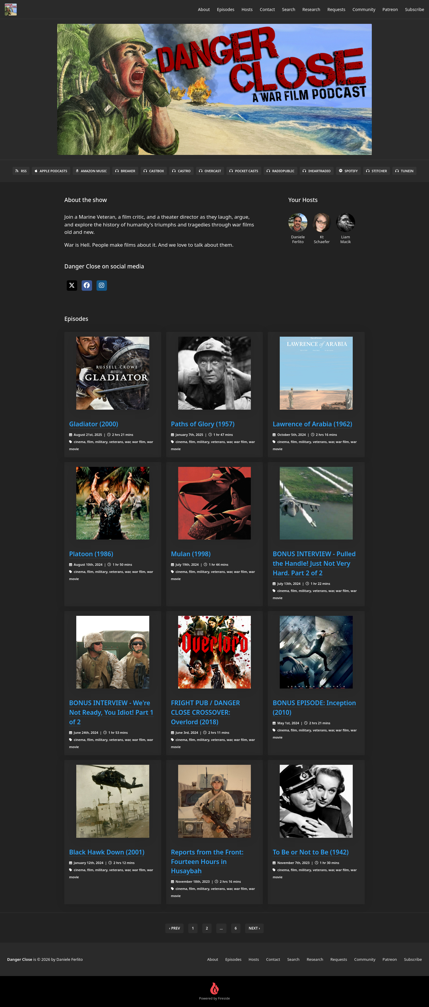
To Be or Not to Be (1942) (311, 852)
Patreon (390, 9)
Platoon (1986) (91, 553)
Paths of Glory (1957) (203, 423)
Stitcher (376, 171)
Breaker (125, 171)
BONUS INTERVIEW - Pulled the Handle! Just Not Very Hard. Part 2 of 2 (314, 563)
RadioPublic (281, 171)
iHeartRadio (317, 171)
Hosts (247, 9)
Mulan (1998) (191, 553)
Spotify (348, 171)
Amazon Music (91, 171)
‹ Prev (174, 928)
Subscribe (414, 9)
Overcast (210, 171)
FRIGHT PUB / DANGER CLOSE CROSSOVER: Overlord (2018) (205, 712)
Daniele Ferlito (297, 228)
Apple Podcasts (51, 171)
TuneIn (404, 171)
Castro (181, 171)
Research (311, 9)
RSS (21, 171)
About (204, 9)
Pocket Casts (243, 171)
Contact (267, 9)
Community (363, 9)
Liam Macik (345, 228)
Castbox (154, 171)
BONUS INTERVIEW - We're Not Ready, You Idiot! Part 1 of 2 (111, 712)
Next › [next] (254, 928)
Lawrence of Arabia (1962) (312, 423)
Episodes (225, 9)
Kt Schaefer (321, 228)
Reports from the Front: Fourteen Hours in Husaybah (207, 861)
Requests (336, 9)
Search (288, 9)
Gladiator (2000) (93, 423)
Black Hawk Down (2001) (106, 852)
